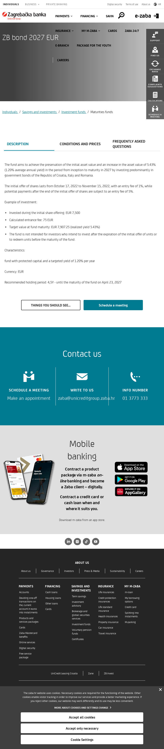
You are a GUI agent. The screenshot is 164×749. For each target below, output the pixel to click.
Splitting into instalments (132, 614)
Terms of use (132, 4)
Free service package (25, 655)
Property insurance (108, 622)
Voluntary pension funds (81, 631)
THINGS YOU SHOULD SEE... (51, 305)
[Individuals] (24, 16)
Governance (47, 571)
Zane (90, 673)
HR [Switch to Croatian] (157, 4)
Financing (87, 16)
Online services (27, 642)
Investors (69, 571)
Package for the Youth (94, 45)
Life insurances (106, 592)
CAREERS (63, 60)
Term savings (79, 596)
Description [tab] (18, 143)
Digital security (114, 4)
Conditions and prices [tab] (80, 143)
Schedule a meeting (113, 305)
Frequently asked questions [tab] (129, 143)
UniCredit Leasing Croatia (64, 673)
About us (146, 4)
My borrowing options (132, 599)
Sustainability (117, 571)
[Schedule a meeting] (29, 384)
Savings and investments (39, 111)
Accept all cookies (82, 717)
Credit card (130, 607)
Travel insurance (107, 633)
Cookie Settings (82, 739)
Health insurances (108, 616)
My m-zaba (89, 31)
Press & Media (92, 571)
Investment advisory (78, 603)
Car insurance (105, 627)
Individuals (11, 4)
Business (31, 4)
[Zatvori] (160, 689)
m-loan (129, 592)
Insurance (63, 31)
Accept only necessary (82, 728)
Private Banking (56, 4)
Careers (139, 571)
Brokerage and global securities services (81, 614)
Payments (62, 16)
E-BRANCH (62, 45)
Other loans (51, 603)
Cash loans (51, 592)
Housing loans (53, 598)
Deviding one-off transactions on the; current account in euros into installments (28, 605)
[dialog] (82, 717)
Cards (112, 31)
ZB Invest (109, 673)
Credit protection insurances (107, 599)
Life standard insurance (105, 608)
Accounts (24, 592)
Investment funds (73, 111)
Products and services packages (29, 619)
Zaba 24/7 (132, 31)
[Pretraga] (121, 15)
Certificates (78, 639)
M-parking (130, 622)
